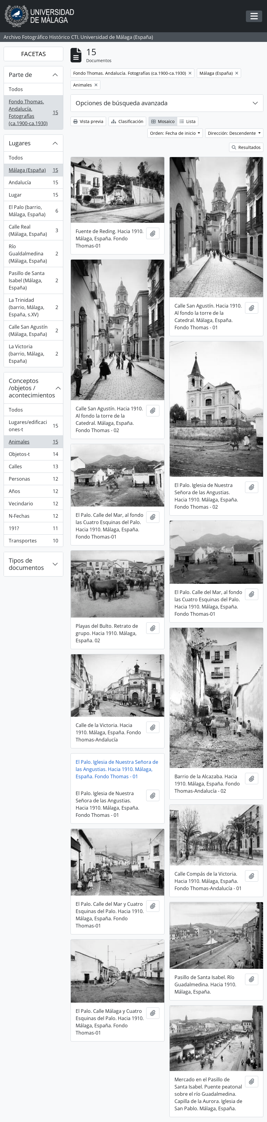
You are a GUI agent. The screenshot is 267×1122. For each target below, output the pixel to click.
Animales (33, 443)
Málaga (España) (33, 171)
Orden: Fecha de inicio (173, 133)
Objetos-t (33, 455)
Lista (188, 121)
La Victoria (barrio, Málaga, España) (33, 353)
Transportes (33, 542)
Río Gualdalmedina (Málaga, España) (33, 253)
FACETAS (33, 54)
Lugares (20, 143)
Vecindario (33, 505)
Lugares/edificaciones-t (33, 426)
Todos (16, 89)
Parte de (20, 75)
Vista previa (88, 121)
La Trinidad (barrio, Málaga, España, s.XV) (33, 307)
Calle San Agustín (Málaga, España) (33, 330)
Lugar (33, 196)
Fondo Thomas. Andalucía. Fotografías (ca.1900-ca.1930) (33, 112)
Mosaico (162, 121)
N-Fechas (33, 517)
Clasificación (127, 121)
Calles (33, 468)
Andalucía (33, 184)
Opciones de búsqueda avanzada (122, 103)
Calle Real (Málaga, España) (33, 230)
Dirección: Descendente (232, 133)
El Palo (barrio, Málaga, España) (33, 211)
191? (33, 530)
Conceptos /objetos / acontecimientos (32, 388)
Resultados (246, 147)
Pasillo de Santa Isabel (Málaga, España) (33, 280)
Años (33, 493)
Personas (33, 480)
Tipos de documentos (26, 564)
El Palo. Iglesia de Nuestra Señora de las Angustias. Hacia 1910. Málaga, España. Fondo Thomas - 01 (117, 769)
